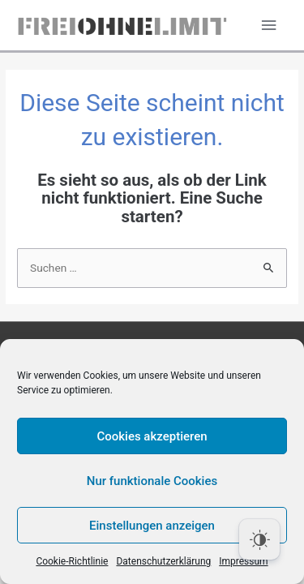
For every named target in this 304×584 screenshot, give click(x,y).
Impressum (243, 561)
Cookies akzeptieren (151, 436)
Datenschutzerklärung (163, 561)
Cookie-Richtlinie (72, 561)
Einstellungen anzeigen (152, 525)
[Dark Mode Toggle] (259, 539)
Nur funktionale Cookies (152, 481)
